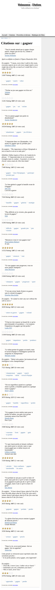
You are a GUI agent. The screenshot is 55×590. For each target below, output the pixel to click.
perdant (23, 509)
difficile (8, 228)
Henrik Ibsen (9, 418)
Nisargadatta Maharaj (12, 242)
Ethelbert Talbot (10, 145)
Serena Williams (10, 55)
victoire (8, 230)
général (23, 203)
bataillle (9, 203)
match (15, 81)
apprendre (9, 581)
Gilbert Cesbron (10, 452)
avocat (8, 537)
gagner (8, 81)
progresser (26, 282)
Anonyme (8, 550)
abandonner (10, 132)
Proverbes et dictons (23, 35)
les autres (19, 468)
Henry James (9, 391)
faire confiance (19, 466)
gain (29, 432)
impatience (17, 340)
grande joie (25, 228)
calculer (9, 466)
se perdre (9, 435)
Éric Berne (8, 488)
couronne (9, 432)
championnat (10, 373)
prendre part (10, 175)
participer (31, 173)
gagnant (9, 509)
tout (23, 256)
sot (19, 106)
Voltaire (7, 92)
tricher (24, 106)
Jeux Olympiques (19, 173)
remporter (9, 375)
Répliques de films (38, 35)
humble (15, 403)
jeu (14, 106)
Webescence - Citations (29, 5)
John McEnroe (10, 269)
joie (32, 228)
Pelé (6, 216)
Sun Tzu (8, 188)
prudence (33, 340)
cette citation (15, 84)
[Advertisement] (29, 21)
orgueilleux (25, 403)
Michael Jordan (10, 356)
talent (17, 375)
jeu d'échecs (28, 132)
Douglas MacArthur (11, 295)
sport (33, 282)
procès (22, 537)
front (16, 432)
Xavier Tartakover (11, 120)
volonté (29, 313)
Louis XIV (8, 328)
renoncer (16, 256)
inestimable (10, 468)
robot (21, 81)
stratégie (31, 203)
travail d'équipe (27, 375)
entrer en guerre (11, 313)
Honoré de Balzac (11, 522)
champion (9, 282)
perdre (25, 340)
